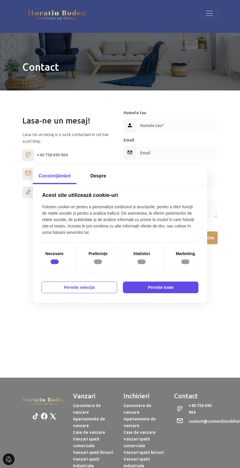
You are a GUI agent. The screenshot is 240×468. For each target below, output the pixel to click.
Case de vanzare (89, 463)
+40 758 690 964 (200, 439)
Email (129, 162)
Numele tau (134, 134)
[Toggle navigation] (209, 13)
